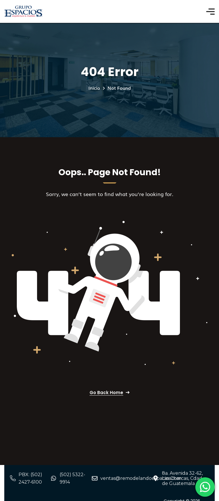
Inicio (94, 87)
